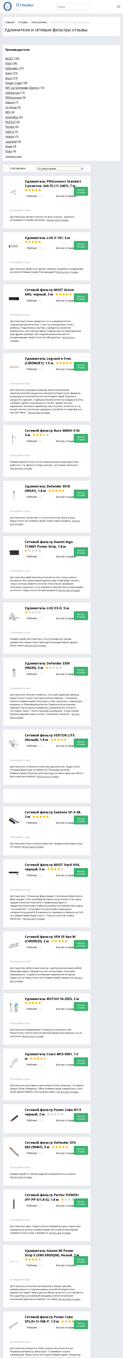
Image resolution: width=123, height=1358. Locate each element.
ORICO (9, 132)
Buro (8, 78)
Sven (8, 73)
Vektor (9, 137)
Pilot (8, 63)
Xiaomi (9, 102)
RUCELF (10, 122)
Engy (8, 151)
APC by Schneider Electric (22, 88)
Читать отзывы (81, 191)
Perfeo (9, 127)
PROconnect (13, 98)
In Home (11, 107)
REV (8, 112)
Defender (11, 68)
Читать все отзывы (57, 220)
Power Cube (13, 83)
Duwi (8, 146)
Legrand (11, 142)
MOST (9, 59)
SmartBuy (12, 117)
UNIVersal (12, 93)
